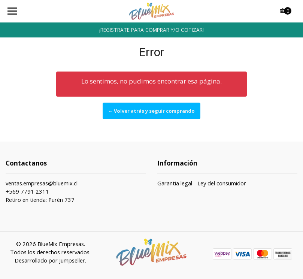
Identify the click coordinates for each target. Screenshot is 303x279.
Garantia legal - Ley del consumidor (201, 183)
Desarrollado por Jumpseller (50, 260)
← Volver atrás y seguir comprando (151, 110)
